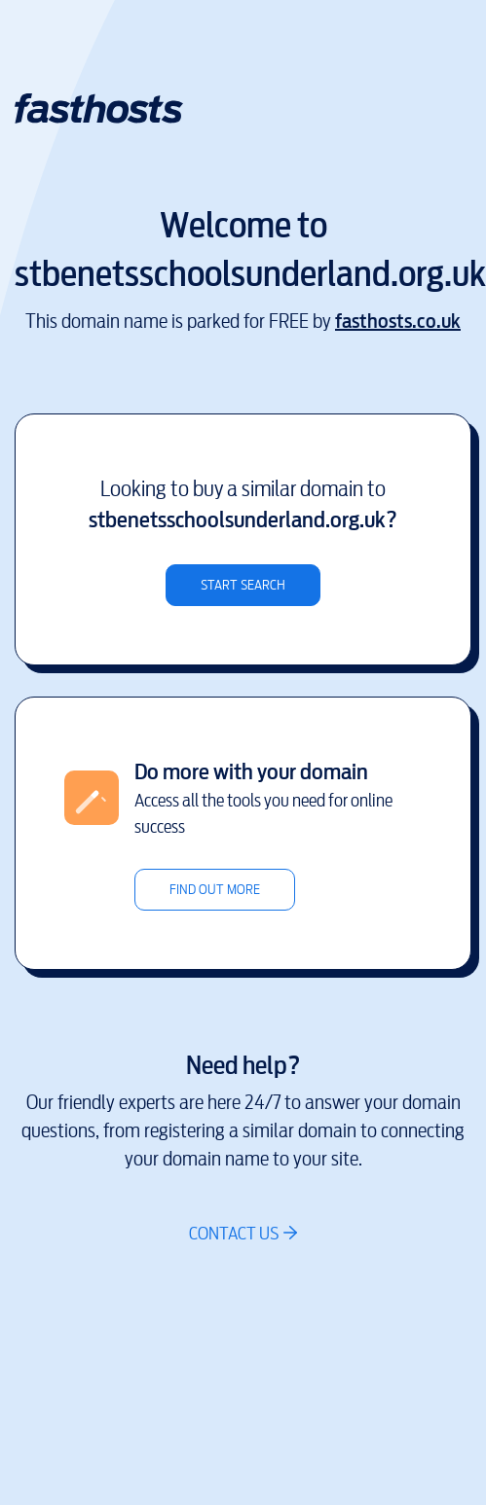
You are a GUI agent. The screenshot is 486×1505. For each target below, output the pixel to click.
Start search (243, 585)
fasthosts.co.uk (398, 321)
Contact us (234, 1233)
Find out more (214, 889)
